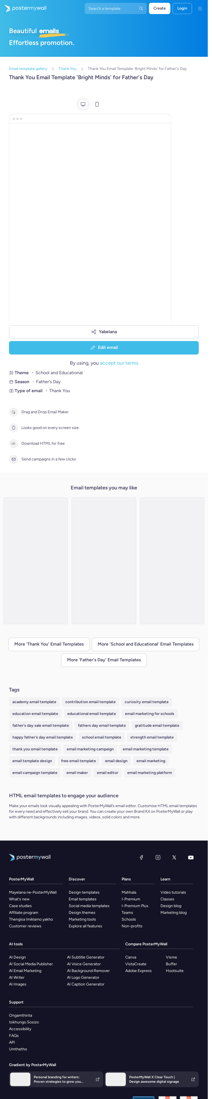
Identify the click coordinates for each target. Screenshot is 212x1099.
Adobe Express (138, 970)
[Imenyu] (200, 8)
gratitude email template (157, 725)
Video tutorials (173, 892)
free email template (78, 761)
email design (116, 761)
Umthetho (18, 1049)
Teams (127, 912)
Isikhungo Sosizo (24, 1022)
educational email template (91, 713)
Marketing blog (173, 912)
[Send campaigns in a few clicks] (13, 459)
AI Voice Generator (84, 964)
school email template (101, 737)
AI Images (17, 984)
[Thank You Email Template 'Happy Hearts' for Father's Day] (104, 560)
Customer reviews (25, 926)
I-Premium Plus (135, 905)
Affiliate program (23, 912)
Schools (129, 919)
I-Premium (131, 899)
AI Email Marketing (25, 970)
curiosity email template (147, 702)
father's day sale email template (40, 725)
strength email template (152, 737)
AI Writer (16, 977)
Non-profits (132, 926)
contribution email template (90, 702)
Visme (171, 957)
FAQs (14, 1035)
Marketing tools (82, 919)
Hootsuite (175, 970)
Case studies (20, 905)
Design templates (84, 892)
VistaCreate (135, 964)
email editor (107, 772)
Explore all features (85, 926)
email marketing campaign (90, 749)
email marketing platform (149, 772)
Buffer (171, 964)
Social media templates (89, 905)
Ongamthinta (20, 1015)
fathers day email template (102, 725)
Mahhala (129, 892)
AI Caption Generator (85, 984)
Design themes (82, 912)
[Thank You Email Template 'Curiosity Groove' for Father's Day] (172, 560)
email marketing (151, 761)
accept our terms (119, 363)
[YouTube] (191, 857)
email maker (77, 772)
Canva (130, 957)
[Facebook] (141, 857)
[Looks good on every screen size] (13, 427)
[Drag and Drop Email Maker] (13, 412)
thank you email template (35, 749)
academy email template (34, 702)
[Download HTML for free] (13, 443)
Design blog (170, 905)
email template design (32, 761)
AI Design (17, 957)
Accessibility (20, 1029)
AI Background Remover (88, 970)
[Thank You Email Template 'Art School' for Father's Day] (35, 560)
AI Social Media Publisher (31, 964)
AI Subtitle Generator (85, 957)
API (12, 1042)
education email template (35, 713)
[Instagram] (158, 857)
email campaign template (34, 772)
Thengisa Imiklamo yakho (31, 919)
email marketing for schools (149, 713)
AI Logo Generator (83, 977)
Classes (167, 899)
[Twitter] (174, 857)
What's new (19, 899)
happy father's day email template (42, 737)
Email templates (83, 899)
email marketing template (146, 749)
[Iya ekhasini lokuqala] (23, 8)
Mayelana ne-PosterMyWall (33, 892)
